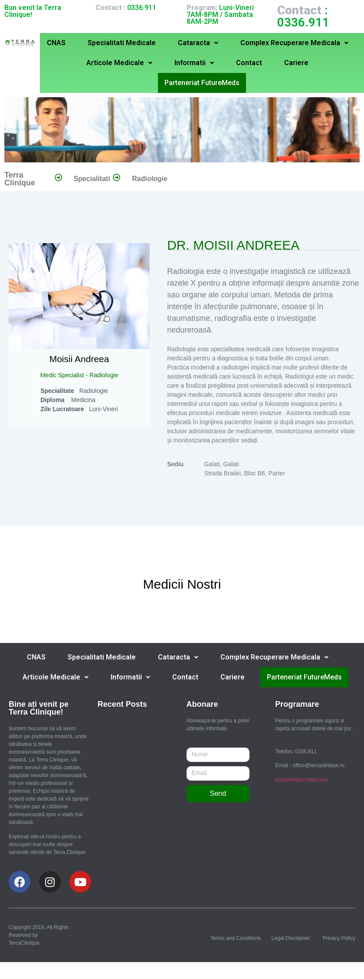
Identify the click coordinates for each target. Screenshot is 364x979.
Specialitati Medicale (122, 43)
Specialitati (91, 178)
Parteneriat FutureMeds (202, 82)
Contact (249, 63)
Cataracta (198, 43)
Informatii (194, 63)
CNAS (56, 43)
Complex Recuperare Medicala (294, 43)
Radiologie (149, 178)
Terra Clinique (19, 178)
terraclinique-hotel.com (301, 779)
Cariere (296, 63)
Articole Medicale (119, 63)
